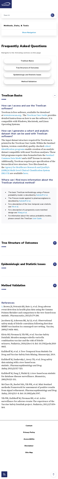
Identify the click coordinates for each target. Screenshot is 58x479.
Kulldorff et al (42, 195)
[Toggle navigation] (53, 3)
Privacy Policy (29, 432)
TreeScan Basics (27, 61)
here (25, 173)
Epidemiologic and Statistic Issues (27, 75)
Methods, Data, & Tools (16, 25)
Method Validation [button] (29, 285)
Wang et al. (22, 212)
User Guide (37, 218)
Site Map (29, 452)
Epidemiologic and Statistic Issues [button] (29, 264)
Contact (29, 426)
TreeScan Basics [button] (29, 95)
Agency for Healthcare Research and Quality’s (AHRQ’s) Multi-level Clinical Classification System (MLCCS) (25, 170)
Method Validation (29, 81)
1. (2, 306)
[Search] (29, 15)
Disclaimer (29, 446)
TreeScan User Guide (37, 115)
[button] (53, 474)
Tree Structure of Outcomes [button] (29, 243)
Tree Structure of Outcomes (27, 68)
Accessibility (29, 439)
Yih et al (15, 206)
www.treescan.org (12, 115)
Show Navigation (29, 32)
